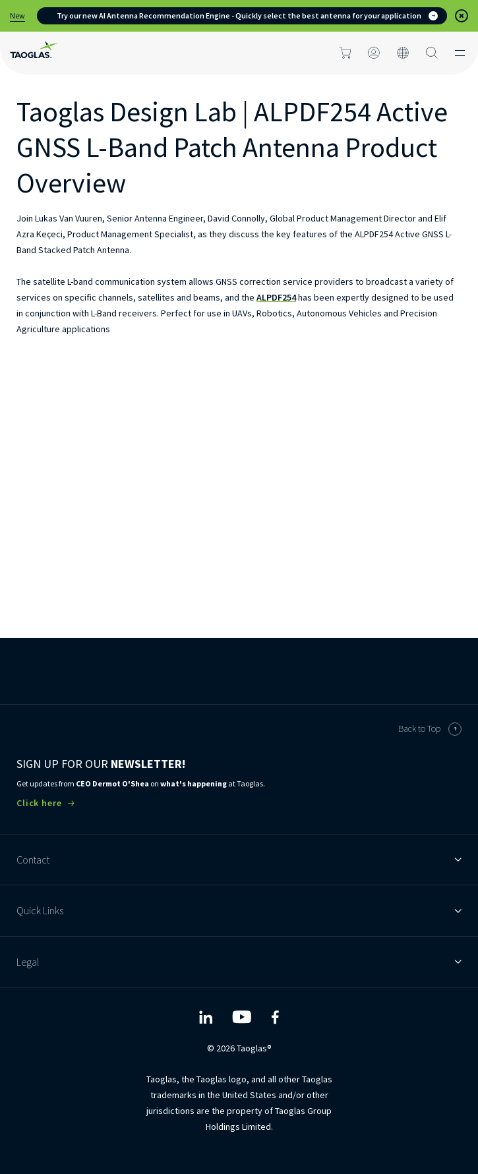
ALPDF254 (276, 297)
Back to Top (430, 729)
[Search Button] (432, 53)
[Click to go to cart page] (345, 53)
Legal (239, 961)
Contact (239, 859)
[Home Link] (33, 53)
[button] (461, 15)
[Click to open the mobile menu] (460, 53)
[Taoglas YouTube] (241, 1017)
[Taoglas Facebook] (275, 1017)
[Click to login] (374, 53)
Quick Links (239, 910)
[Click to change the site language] (403, 53)
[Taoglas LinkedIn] (205, 1017)
